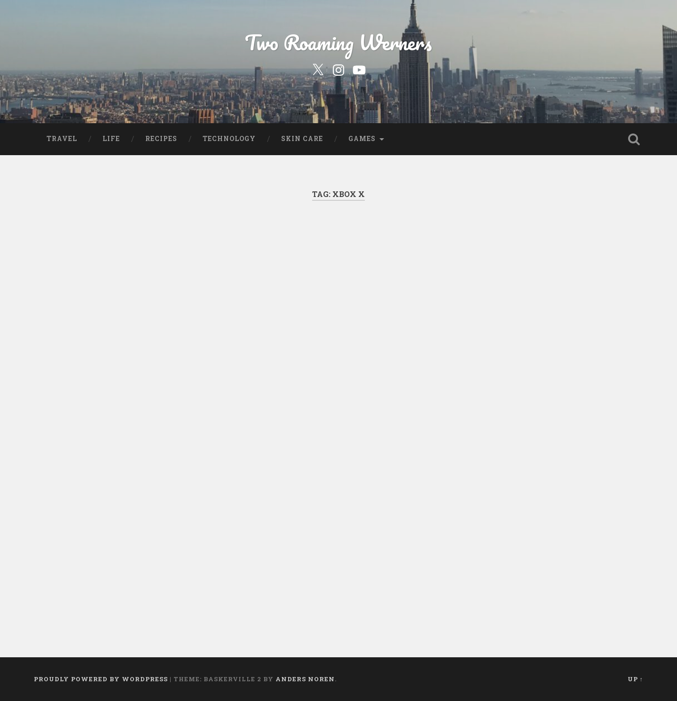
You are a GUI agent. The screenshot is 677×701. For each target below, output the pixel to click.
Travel (62, 138)
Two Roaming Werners (338, 42)
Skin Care (302, 138)
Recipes (161, 138)
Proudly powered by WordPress (101, 679)
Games (362, 138)
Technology (229, 138)
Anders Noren (305, 679)
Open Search (633, 139)
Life (111, 138)
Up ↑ (635, 679)
